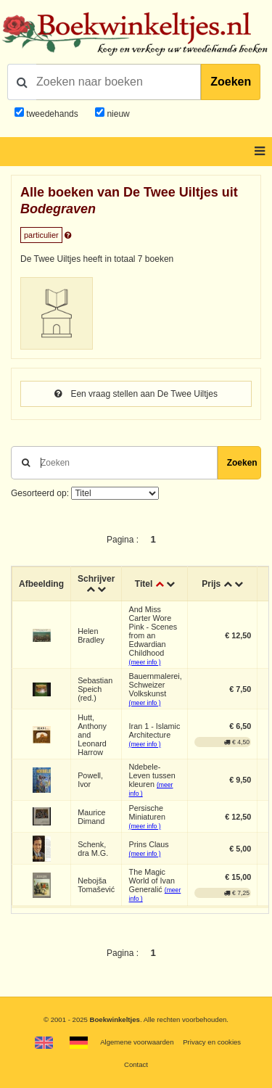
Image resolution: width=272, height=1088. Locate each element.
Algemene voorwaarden (136, 1042)
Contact (136, 1064)
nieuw (117, 114)
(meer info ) (145, 662)
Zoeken (230, 81)
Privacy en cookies (212, 1042)
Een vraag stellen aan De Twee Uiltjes (136, 394)
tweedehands (52, 114)
